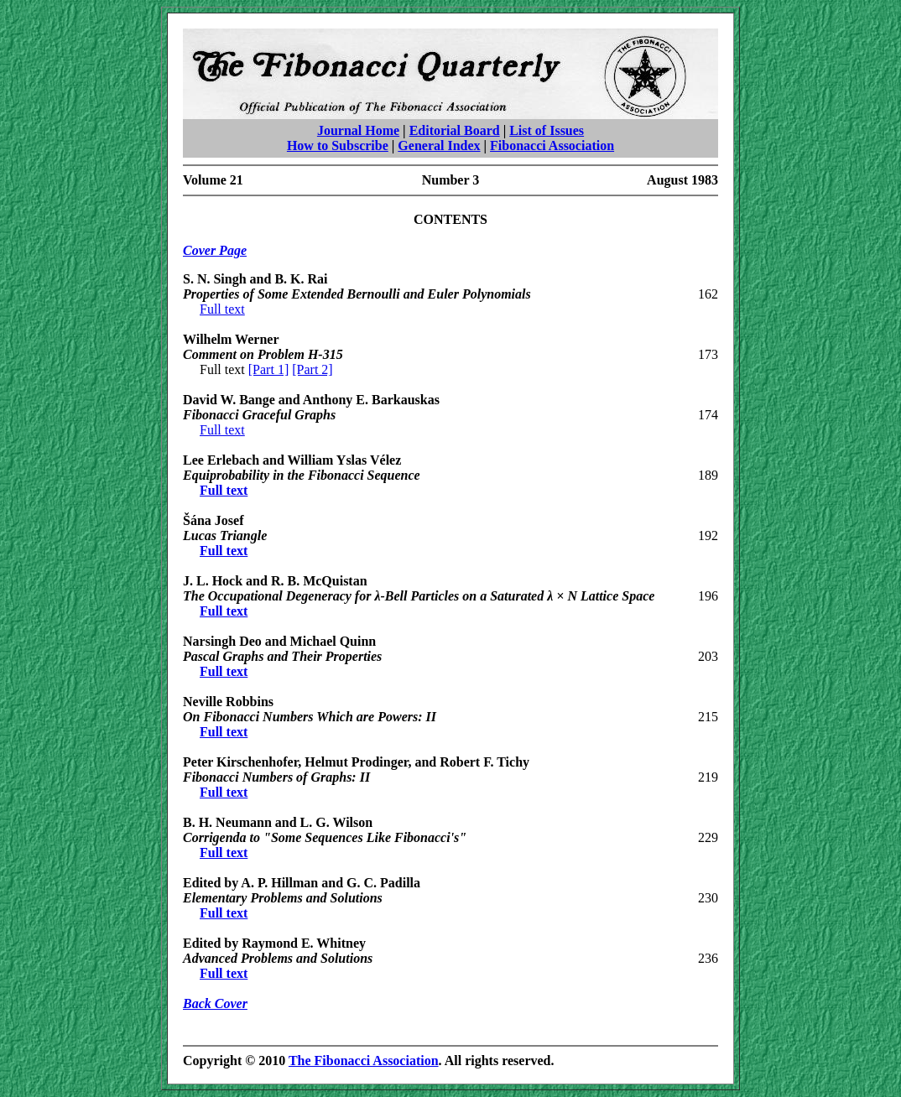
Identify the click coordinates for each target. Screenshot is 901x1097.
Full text (222, 309)
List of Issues (546, 130)
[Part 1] (268, 369)
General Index (439, 145)
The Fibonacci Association (364, 1060)
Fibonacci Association (552, 145)
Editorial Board (454, 130)
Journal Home (358, 130)
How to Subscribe (337, 145)
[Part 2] (312, 369)
